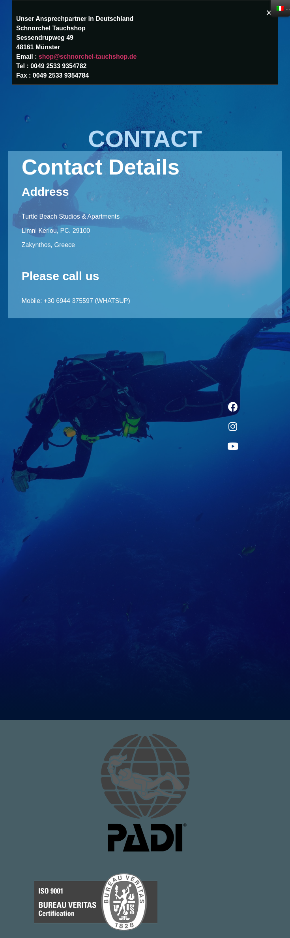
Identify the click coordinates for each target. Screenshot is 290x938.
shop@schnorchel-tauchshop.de (88, 56)
